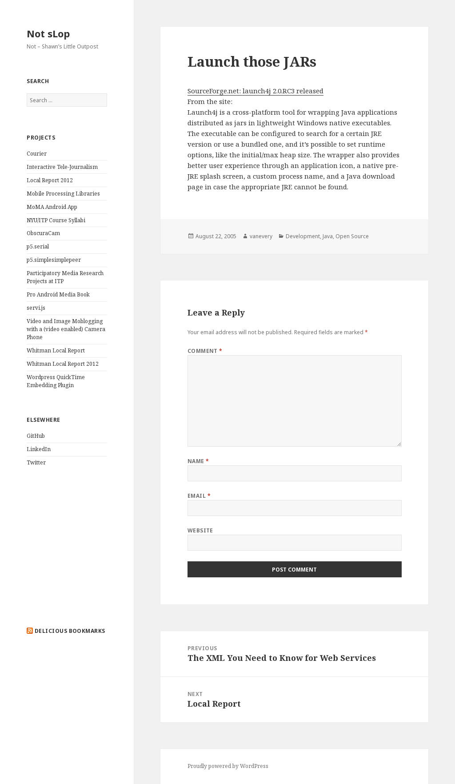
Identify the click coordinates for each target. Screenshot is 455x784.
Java (328, 236)
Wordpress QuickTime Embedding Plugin (56, 381)
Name (198, 461)
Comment (205, 351)
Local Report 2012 (50, 180)
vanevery (261, 236)
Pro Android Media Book (58, 294)
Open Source (352, 236)
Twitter (36, 462)
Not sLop (48, 33)
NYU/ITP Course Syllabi (56, 220)
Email (199, 496)
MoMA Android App (52, 207)
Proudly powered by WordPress (228, 766)
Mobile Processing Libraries (63, 193)
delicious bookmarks (70, 631)
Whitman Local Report (56, 350)
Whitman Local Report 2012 (63, 364)
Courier (37, 153)
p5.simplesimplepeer (54, 260)
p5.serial (38, 246)
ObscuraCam (43, 233)
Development (303, 236)
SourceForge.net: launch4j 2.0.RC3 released (255, 90)
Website (200, 530)
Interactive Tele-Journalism (62, 167)
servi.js (36, 308)
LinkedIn (39, 449)
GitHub (36, 436)
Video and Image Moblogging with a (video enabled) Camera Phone (66, 329)
